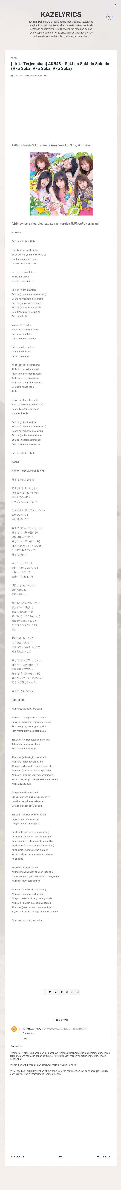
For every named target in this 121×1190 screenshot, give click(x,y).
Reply (25, 1038)
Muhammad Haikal (32, 1028)
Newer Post (17, 1156)
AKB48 (14, 58)
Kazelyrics (61, 14)
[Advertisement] (61, 103)
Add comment (16, 1046)
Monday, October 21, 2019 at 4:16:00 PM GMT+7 (65, 1028)
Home (61, 1156)
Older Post (103, 1156)
